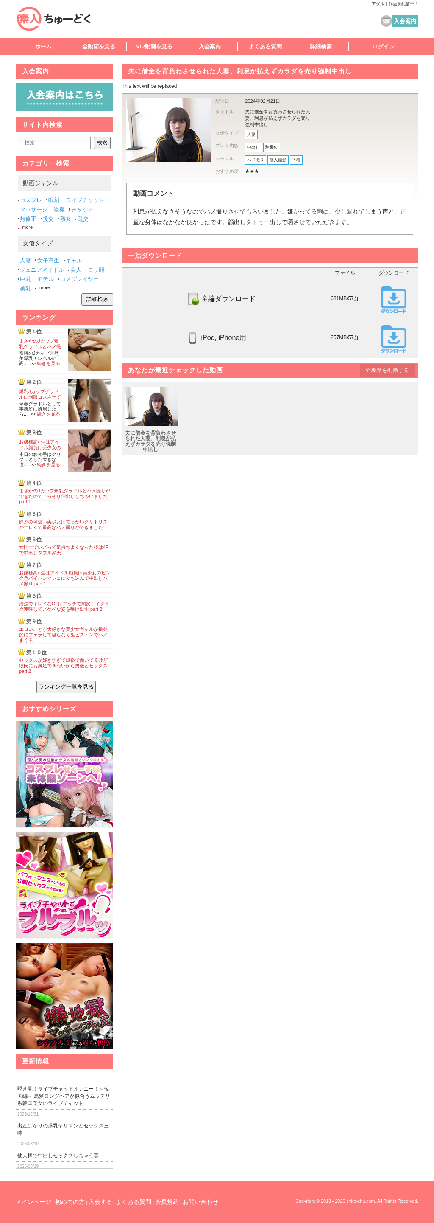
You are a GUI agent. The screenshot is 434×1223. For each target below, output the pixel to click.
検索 (102, 143)
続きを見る (48, 363)
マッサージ (33, 209)
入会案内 (210, 46)
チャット (82, 209)
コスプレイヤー (79, 279)
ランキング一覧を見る (66, 686)
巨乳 (25, 279)
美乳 (25, 288)
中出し (253, 147)
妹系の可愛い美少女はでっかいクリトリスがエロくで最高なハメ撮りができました (63, 524)
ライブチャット (85, 200)
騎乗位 (271, 147)
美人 (75, 270)
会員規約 (167, 1201)
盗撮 (59, 209)
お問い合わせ (200, 1201)
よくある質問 (265, 46)
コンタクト (386, 21)
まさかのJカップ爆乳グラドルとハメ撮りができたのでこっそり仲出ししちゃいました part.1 (64, 496)
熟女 (65, 219)
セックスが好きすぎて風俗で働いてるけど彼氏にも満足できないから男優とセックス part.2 (63, 666)
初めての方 (70, 1201)
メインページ (33, 1201)
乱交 (83, 219)
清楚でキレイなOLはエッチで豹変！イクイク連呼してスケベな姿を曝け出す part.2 (64, 606)
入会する (100, 1201)
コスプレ (31, 200)
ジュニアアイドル (42, 270)
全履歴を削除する (387, 370)
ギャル (74, 260)
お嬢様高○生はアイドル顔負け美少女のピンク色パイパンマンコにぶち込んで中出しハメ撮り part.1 (65, 578)
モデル (45, 279)
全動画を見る (98, 46)
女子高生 (48, 260)
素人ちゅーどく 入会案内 (405, 21)
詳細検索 (321, 46)
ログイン (384, 46)
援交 (48, 219)
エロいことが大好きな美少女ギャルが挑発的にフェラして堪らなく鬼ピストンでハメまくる (63, 635)
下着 (296, 159)
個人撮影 (278, 159)
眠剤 (53, 200)
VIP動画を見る (154, 46)
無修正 (28, 219)
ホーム (43, 46)
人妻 (251, 134)
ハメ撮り (255, 159)
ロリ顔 (96, 270)
